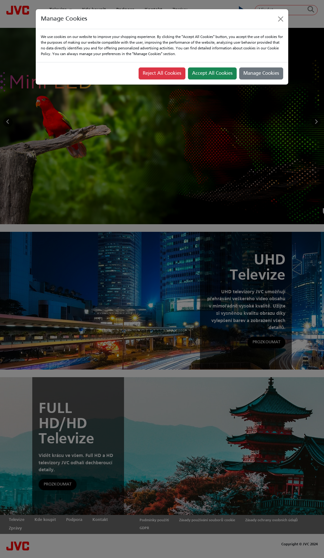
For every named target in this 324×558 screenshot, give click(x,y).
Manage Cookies (261, 73)
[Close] (281, 19)
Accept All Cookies (212, 73)
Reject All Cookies (162, 73)
